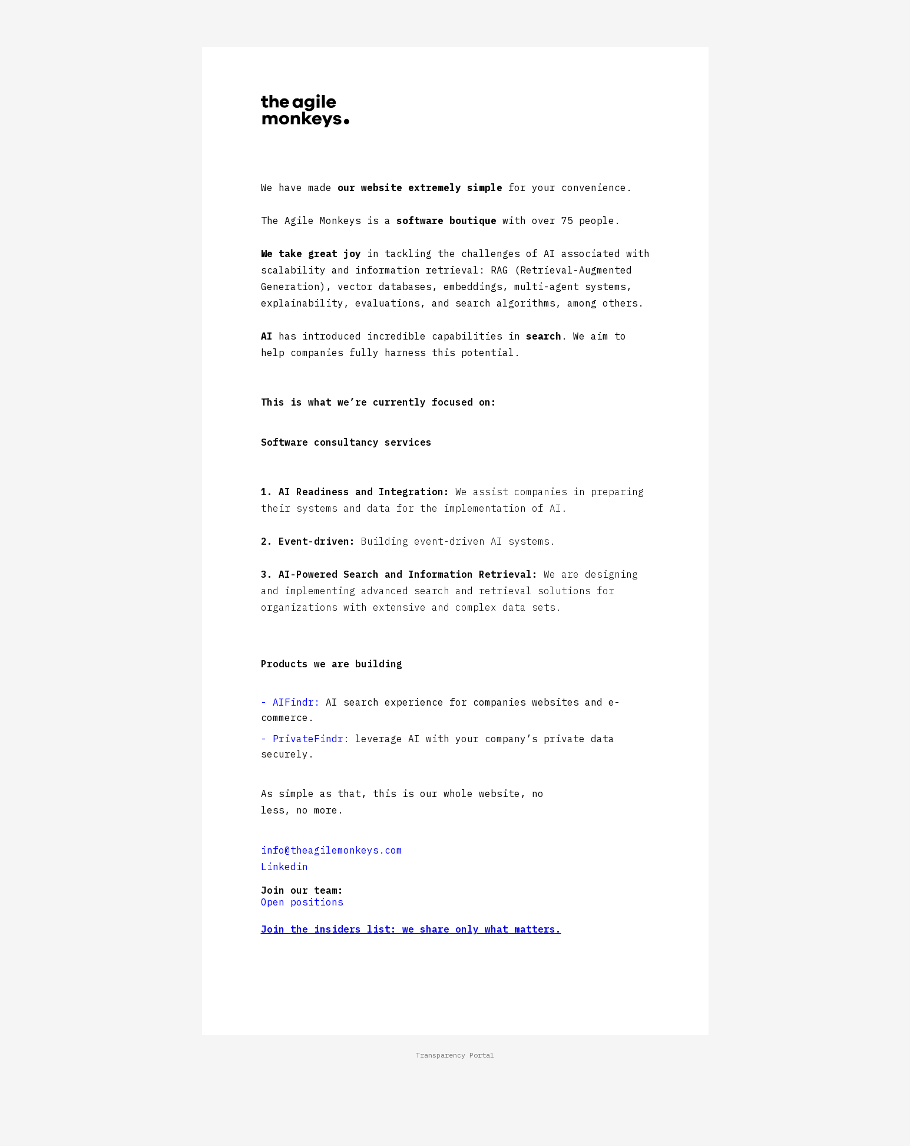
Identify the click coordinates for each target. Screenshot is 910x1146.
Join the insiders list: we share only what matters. (411, 929)
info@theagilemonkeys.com (331, 850)
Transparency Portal (455, 1054)
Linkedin (284, 866)
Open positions (302, 902)
